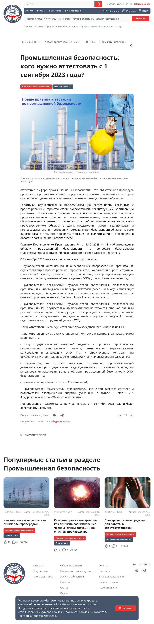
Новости (65, 582)
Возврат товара (108, 582)
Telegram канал (142, 3)
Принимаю (125, 608)
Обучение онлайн (71, 565)
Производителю (42, 576)
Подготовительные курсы (75, 571)
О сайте (103, 565)
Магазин (140, 18)
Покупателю (40, 571)
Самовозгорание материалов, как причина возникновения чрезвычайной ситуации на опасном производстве (76, 526)
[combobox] (63, 4)
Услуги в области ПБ (72, 576)
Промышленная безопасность (62, 26)
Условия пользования (112, 576)
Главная (28, 26)
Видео (64, 593)
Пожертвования (108, 587)
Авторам (38, 565)
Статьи (39, 26)
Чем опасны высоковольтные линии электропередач (25, 522)
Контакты (104, 571)
